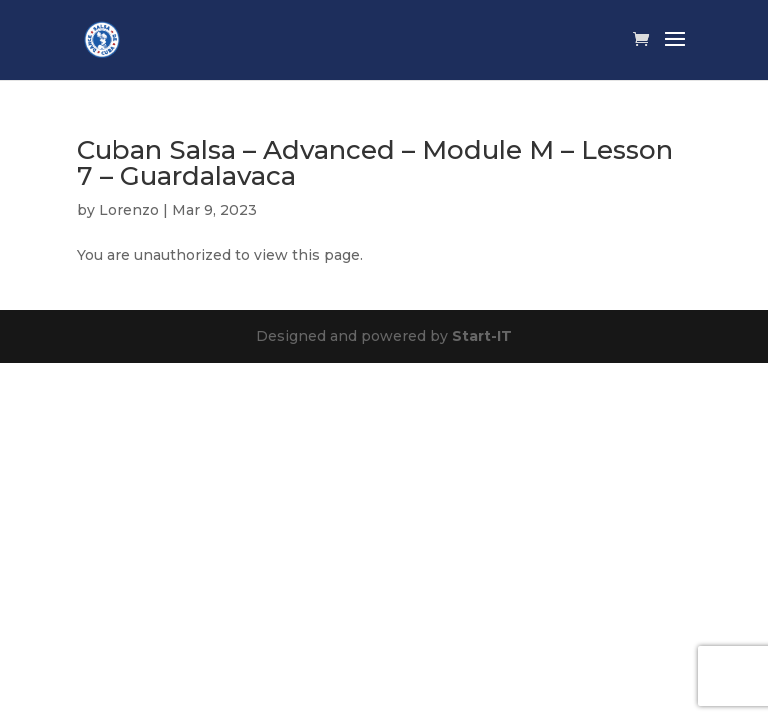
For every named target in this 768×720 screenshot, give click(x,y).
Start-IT (482, 336)
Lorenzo (129, 210)
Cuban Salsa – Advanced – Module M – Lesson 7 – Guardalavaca (375, 163)
